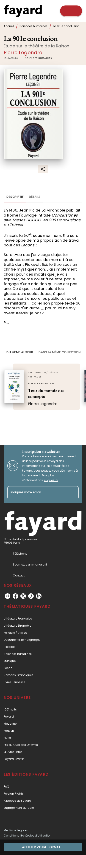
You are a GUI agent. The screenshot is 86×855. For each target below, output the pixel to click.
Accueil (9, 26)
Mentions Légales (16, 830)
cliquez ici (51, 480)
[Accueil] (23, 11)
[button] (38, 59)
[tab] (15, 196)
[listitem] (7, 596)
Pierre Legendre (23, 52)
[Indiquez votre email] (37, 492)
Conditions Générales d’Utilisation (27, 835)
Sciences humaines (33, 26)
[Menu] (71, 11)
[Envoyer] (73, 492)
